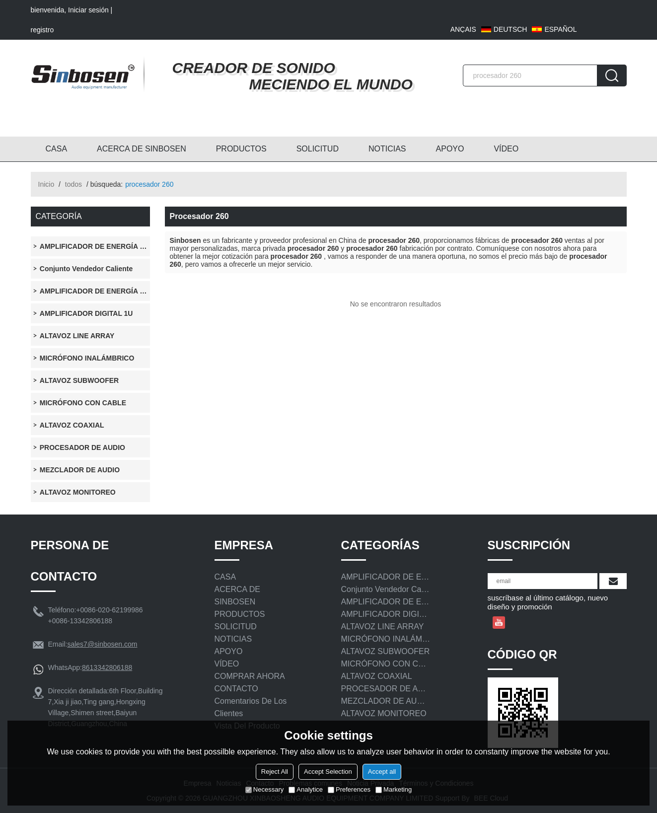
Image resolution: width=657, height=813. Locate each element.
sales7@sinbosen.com (102, 644)
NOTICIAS (387, 149)
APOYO (450, 149)
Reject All (274, 771)
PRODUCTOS (241, 149)
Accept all (382, 771)
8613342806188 (107, 667)
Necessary (264, 789)
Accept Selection (328, 771)
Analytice (306, 789)
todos (73, 184)
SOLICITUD (317, 149)
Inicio (46, 184)
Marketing (393, 789)
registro (42, 30)
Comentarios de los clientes (251, 707)
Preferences (349, 789)
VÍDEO (506, 149)
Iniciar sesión (88, 10)
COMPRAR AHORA (250, 676)
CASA (57, 149)
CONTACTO (236, 688)
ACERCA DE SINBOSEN (141, 149)
